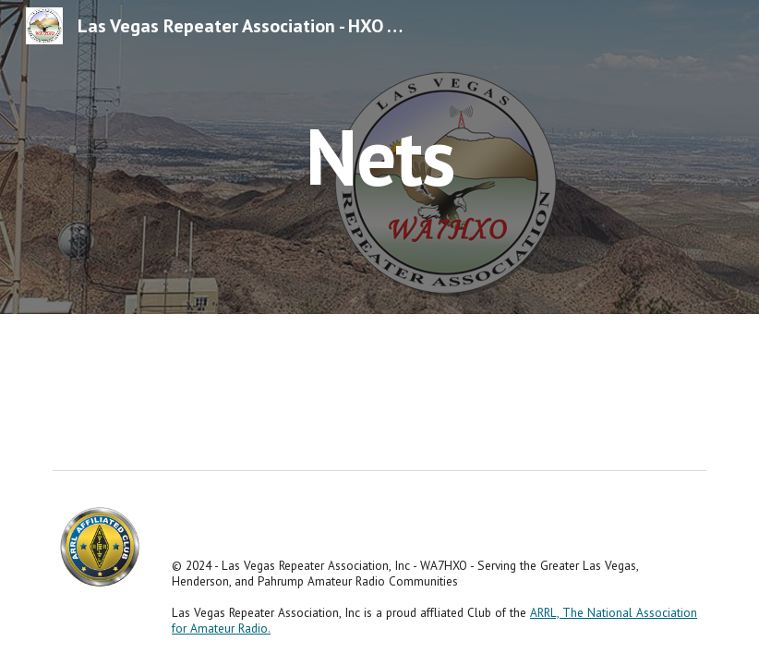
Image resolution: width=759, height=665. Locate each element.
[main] (379, 156)
